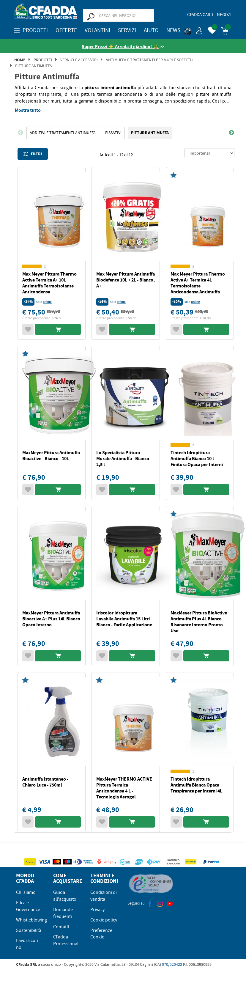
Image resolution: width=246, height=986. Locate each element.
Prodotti (43, 59)
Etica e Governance (28, 906)
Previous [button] (20, 133)
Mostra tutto (28, 110)
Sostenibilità (28, 930)
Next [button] (231, 133)
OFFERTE (66, 30)
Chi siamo (26, 892)
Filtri (32, 154)
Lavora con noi (27, 944)
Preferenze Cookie (101, 933)
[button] (193, 29)
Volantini (97, 30)
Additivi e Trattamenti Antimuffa (63, 132)
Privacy (97, 910)
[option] (62, 133)
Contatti (61, 927)
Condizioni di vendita (103, 895)
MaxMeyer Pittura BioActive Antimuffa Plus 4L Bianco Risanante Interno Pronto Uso (199, 622)
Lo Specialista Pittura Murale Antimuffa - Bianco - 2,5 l (124, 458)
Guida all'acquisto (64, 895)
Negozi (224, 15)
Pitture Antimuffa (33, 65)
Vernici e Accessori (79, 59)
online (47, 302)
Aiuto (151, 30)
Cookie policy (103, 920)
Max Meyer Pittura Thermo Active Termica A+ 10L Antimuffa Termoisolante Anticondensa (49, 283)
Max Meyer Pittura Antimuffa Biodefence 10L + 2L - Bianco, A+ (125, 280)
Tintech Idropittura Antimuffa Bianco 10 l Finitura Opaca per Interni (197, 458)
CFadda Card (200, 15)
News (173, 30)
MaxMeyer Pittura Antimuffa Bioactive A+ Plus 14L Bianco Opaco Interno (51, 619)
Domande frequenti (63, 913)
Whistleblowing (31, 920)
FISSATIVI (113, 132)
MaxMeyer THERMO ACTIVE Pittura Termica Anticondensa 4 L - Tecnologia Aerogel (124, 788)
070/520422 (172, 964)
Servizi (127, 30)
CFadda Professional (65, 940)
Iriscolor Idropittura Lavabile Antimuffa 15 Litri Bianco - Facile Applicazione (124, 619)
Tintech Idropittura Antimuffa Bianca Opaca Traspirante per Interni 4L (196, 785)
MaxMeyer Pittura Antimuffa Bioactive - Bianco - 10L (51, 455)
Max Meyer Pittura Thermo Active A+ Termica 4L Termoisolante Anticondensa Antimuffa (198, 283)
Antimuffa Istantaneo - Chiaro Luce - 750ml (45, 782)
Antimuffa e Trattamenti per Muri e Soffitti (149, 59)
